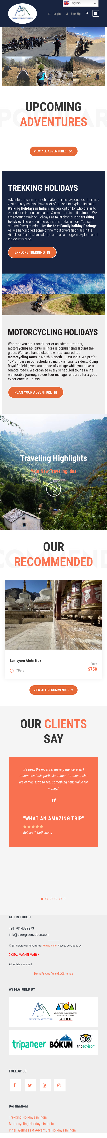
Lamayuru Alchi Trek (25, 666)
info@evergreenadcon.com (31, 940)
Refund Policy (55, 950)
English (72, 3)
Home (35, 979)
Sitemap (70, 979)
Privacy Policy (48, 979)
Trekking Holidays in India (30, 1122)
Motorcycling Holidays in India (33, 1128)
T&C (61, 979)
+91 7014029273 (23, 933)
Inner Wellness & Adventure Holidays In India (46, 1135)
